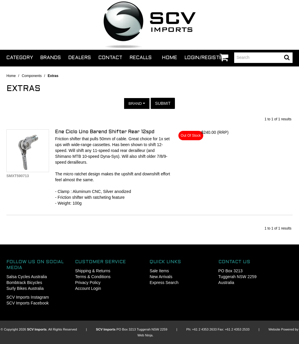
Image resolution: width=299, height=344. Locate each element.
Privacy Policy (87, 282)
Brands (50, 58)
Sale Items (159, 270)
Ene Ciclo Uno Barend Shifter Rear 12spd (104, 132)
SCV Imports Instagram (27, 297)
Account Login (88, 288)
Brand (136, 103)
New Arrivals (161, 276)
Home (169, 58)
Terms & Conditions (92, 276)
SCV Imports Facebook (27, 303)
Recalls (141, 58)
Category (19, 58)
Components (32, 76)
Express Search (164, 282)
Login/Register (205, 58)
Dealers (79, 58)
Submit (163, 103)
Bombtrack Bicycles (24, 282)
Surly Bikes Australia (25, 288)
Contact (110, 58)
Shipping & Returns (92, 270)
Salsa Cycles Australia (26, 276)
